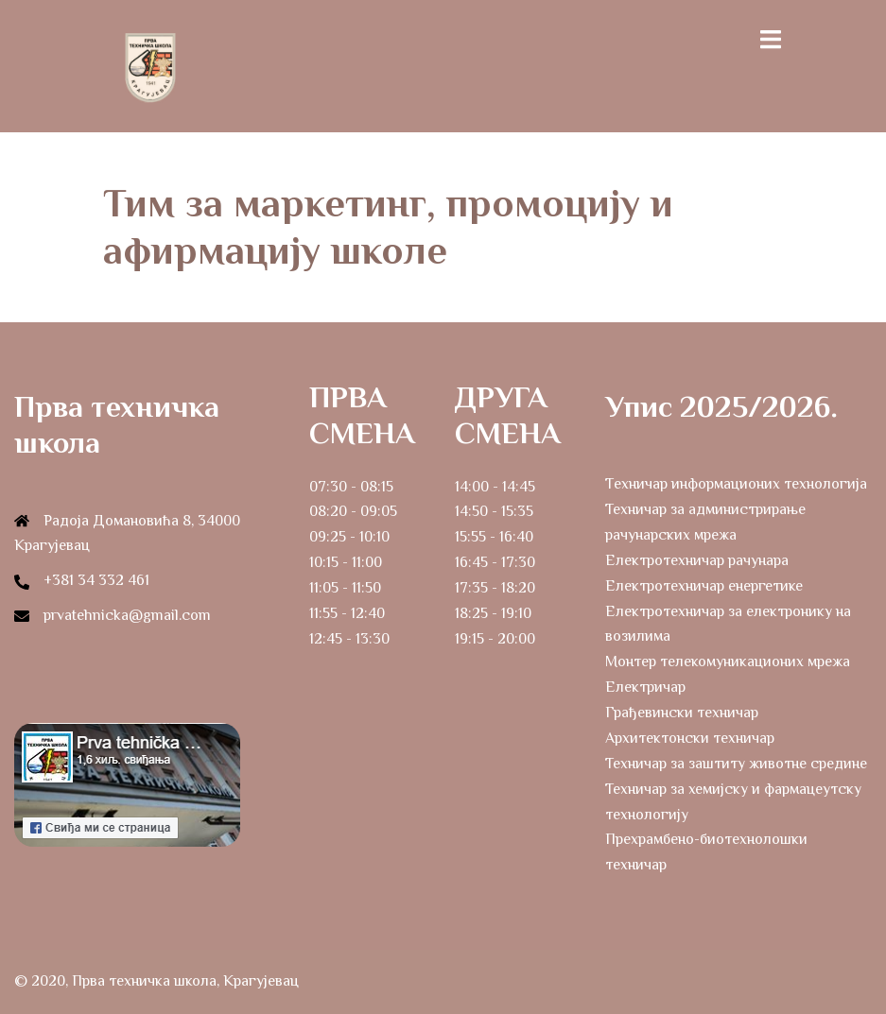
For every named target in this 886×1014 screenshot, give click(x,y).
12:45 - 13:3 (345, 638)
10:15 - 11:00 (345, 562)
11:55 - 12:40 (347, 613)
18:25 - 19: (486, 613)
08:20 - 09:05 (353, 511)
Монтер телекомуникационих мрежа (727, 661)
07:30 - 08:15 (351, 486)
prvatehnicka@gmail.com (127, 615)
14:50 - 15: (486, 511)
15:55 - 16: (485, 536)
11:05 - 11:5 (341, 587)
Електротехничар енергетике (704, 585)
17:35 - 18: (486, 587)
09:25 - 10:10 (349, 536)
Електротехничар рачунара (697, 560)
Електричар (645, 687)
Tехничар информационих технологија (736, 483)
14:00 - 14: (487, 486)
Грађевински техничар (681, 712)
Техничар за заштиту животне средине (736, 763)
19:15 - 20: (486, 638)
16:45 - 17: (486, 562)
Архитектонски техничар (689, 738)
